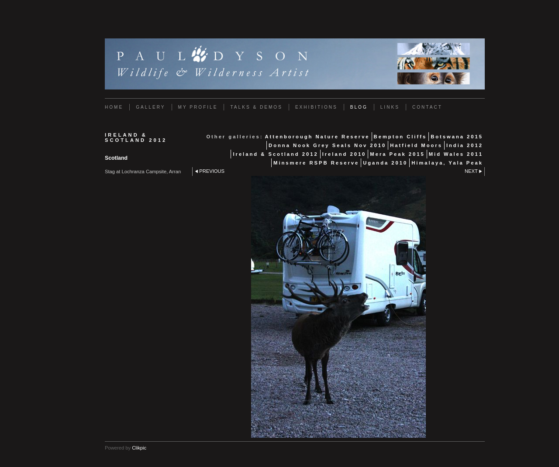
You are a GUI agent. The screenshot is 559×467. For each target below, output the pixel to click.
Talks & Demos (256, 107)
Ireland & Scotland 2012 (275, 154)
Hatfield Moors (416, 145)
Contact (427, 107)
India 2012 (464, 145)
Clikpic (139, 447)
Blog (359, 107)
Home (114, 107)
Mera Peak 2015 (397, 154)
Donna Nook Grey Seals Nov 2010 (327, 145)
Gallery (150, 107)
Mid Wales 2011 (456, 154)
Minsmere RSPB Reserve (316, 162)
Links (390, 107)
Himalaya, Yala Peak (447, 162)
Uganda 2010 (385, 162)
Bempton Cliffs (400, 136)
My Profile (198, 107)
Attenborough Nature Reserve (317, 136)
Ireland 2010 (344, 154)
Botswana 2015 (457, 136)
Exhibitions (316, 107)
